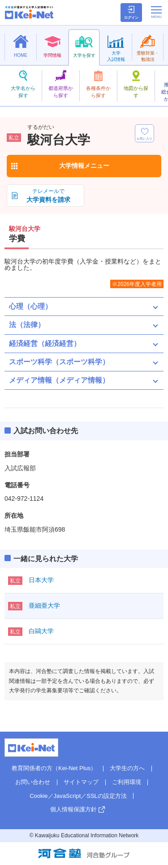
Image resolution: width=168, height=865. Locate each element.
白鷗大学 (41, 631)
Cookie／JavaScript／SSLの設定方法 (78, 796)
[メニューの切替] (156, 12)
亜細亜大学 (44, 605)
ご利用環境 (126, 782)
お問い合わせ (32, 782)
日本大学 (41, 580)
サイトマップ (81, 782)
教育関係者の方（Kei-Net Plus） (54, 768)
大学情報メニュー (84, 165)
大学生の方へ (127, 768)
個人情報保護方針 (73, 809)
